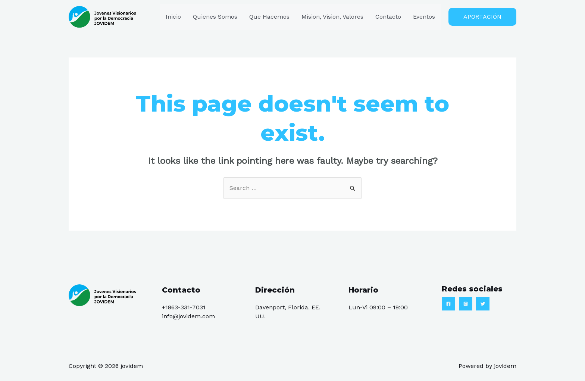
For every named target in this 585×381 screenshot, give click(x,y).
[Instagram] (465, 304)
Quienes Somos (215, 16)
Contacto (388, 16)
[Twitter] (482, 304)
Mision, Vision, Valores (332, 16)
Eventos (424, 16)
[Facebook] (448, 304)
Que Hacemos (269, 16)
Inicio (173, 16)
